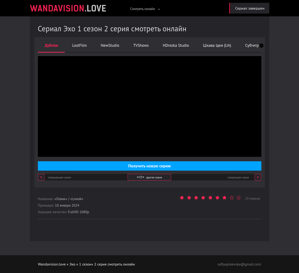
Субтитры (253, 45)
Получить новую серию (149, 166)
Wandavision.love (52, 264)
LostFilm (79, 45)
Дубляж (51, 45)
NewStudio (110, 45)
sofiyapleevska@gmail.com (239, 264)
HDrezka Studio (176, 45)
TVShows (141, 45)
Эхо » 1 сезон (80, 264)
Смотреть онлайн (145, 8)
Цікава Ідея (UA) (217, 45)
